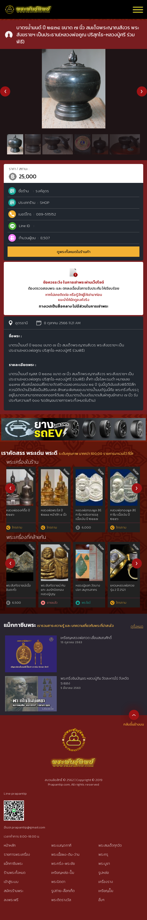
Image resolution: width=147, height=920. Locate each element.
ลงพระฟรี (11, 900)
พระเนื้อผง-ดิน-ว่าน (65, 854)
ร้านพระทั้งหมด (14, 872)
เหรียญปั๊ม (105, 891)
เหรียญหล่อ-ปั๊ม (62, 872)
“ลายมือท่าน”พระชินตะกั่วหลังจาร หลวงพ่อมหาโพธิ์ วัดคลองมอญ (126, 591)
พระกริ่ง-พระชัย (63, 863)
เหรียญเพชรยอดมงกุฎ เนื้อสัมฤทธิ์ (20, 587)
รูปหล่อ (103, 872)
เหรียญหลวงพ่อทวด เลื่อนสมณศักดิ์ (86, 637)
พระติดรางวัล (61, 900)
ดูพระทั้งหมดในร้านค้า (74, 252)
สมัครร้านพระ (13, 891)
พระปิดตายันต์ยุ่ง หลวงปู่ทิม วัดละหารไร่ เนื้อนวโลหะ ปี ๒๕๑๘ (57, 516)
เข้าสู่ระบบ (11, 881)
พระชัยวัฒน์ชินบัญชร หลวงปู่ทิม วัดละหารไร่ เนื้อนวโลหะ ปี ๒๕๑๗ (91, 516)
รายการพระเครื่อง (17, 854)
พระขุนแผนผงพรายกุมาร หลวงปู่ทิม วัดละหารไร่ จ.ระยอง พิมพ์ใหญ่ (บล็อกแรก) (126, 518)
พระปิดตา (58, 881)
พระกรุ (103, 854)
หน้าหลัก (10, 845)
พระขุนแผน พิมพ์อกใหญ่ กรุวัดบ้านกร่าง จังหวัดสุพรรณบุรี (22, 514)
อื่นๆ (101, 900)
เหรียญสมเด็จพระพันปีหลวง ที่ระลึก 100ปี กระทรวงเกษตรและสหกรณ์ (56, 591)
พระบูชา (104, 863)
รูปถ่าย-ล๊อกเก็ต (63, 891)
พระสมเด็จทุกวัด (110, 845)
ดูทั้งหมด (137, 626)
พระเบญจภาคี (61, 845)
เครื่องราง (105, 881)
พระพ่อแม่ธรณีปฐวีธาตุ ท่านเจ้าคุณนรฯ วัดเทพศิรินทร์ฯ (91, 589)
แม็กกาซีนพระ (13, 863)
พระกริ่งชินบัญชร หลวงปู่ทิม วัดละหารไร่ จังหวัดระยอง (95, 681)
